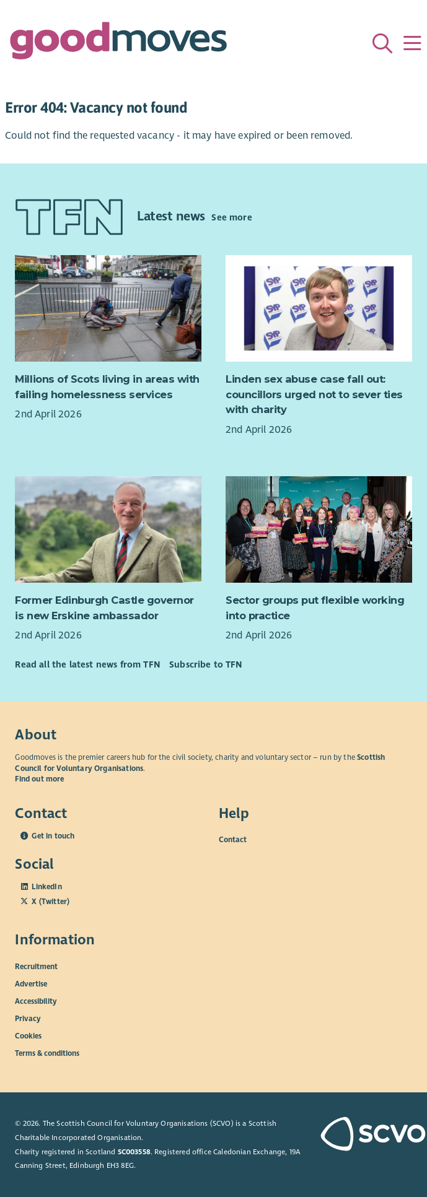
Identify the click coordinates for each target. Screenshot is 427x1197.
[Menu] (412, 43)
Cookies (28, 1036)
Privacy (28, 1018)
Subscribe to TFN (205, 664)
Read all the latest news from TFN (87, 664)
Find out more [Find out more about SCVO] (39, 779)
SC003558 (134, 1151)
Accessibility (36, 1001)
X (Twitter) (50, 901)
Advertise (31, 984)
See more (231, 217)
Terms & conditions (47, 1053)
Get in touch (53, 836)
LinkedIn (46, 886)
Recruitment (36, 966)
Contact (233, 839)
